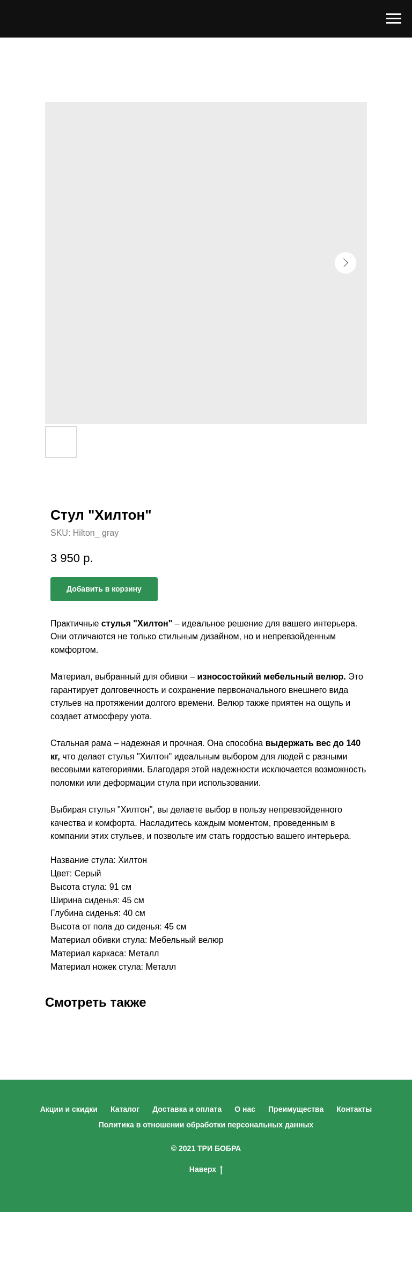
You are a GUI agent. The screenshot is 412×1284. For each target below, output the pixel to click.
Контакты (354, 1109)
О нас (244, 1109)
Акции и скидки (69, 1109)
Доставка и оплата (187, 1109)
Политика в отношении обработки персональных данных (206, 1124)
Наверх (206, 1170)
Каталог (125, 1109)
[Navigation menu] (393, 18)
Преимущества (295, 1109)
